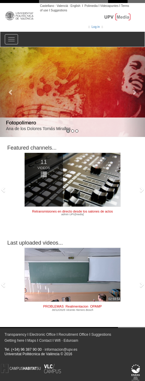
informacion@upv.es (61, 349)
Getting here (14, 340)
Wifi (58, 340)
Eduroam (71, 340)
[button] (11, 92)
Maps (31, 340)
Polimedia (91, 5)
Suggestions (59, 10)
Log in (96, 26)
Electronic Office (42, 334)
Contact (45, 340)
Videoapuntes (109, 5)
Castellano (47, 5)
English (75, 5)
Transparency (15, 334)
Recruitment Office (73, 334)
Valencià (62, 5)
